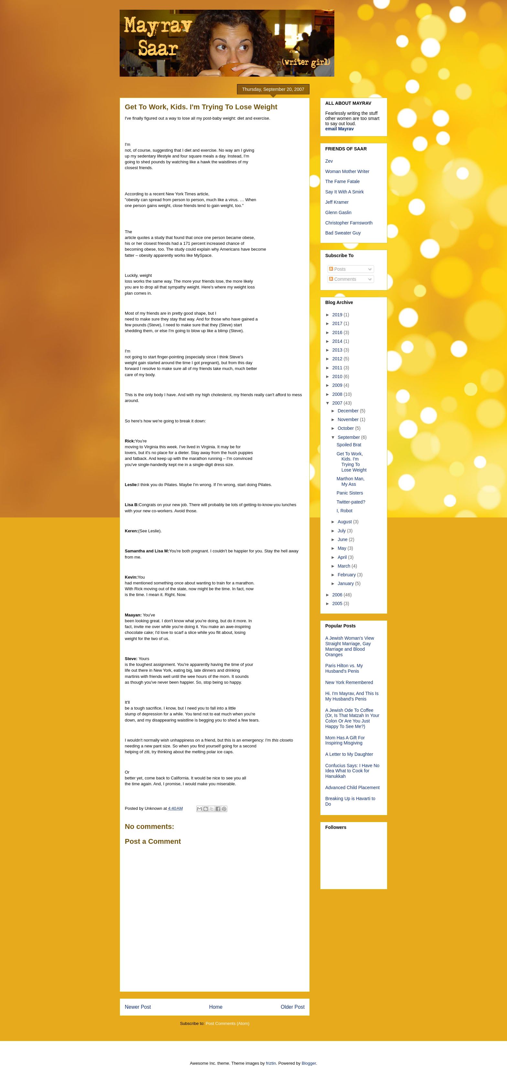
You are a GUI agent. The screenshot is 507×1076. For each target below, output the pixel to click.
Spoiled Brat (349, 444)
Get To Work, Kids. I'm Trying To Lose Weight (352, 462)
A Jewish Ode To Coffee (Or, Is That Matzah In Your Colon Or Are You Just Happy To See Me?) (352, 718)
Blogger (309, 1063)
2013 (338, 350)
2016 (338, 332)
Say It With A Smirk (344, 191)
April (343, 557)
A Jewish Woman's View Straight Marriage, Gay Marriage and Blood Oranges (349, 646)
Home (216, 1007)
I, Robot (344, 510)
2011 (338, 367)
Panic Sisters (350, 492)
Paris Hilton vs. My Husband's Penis (344, 668)
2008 (338, 394)
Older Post (293, 1007)
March (344, 566)
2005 (338, 603)
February (347, 574)
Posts (337, 269)
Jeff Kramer (337, 202)
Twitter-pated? (351, 502)
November (349, 419)
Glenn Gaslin (338, 212)
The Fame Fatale (342, 181)
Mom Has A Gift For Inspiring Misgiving (345, 740)
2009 (338, 385)
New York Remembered (349, 682)
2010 (338, 376)
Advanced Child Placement (352, 787)
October (346, 428)
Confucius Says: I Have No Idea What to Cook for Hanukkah (352, 771)
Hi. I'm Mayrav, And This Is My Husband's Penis (352, 696)
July (342, 530)
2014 (338, 341)
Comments (342, 279)
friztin (271, 1063)
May (342, 548)
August (345, 521)
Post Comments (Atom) (227, 1023)
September (349, 437)
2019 (338, 314)
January (346, 583)
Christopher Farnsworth (348, 222)
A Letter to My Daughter (349, 754)
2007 (338, 403)
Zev (329, 161)
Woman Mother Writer (347, 171)
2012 (338, 358)
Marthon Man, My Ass (350, 481)
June (343, 539)
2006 (338, 594)
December (349, 410)
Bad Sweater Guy (343, 232)
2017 (338, 323)
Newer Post (138, 1007)
